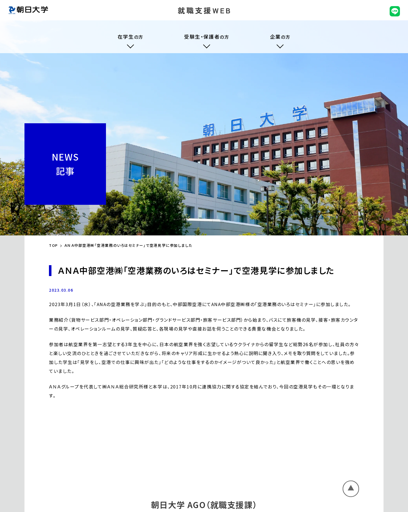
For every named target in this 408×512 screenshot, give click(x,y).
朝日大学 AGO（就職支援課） (204, 504)
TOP (53, 245)
